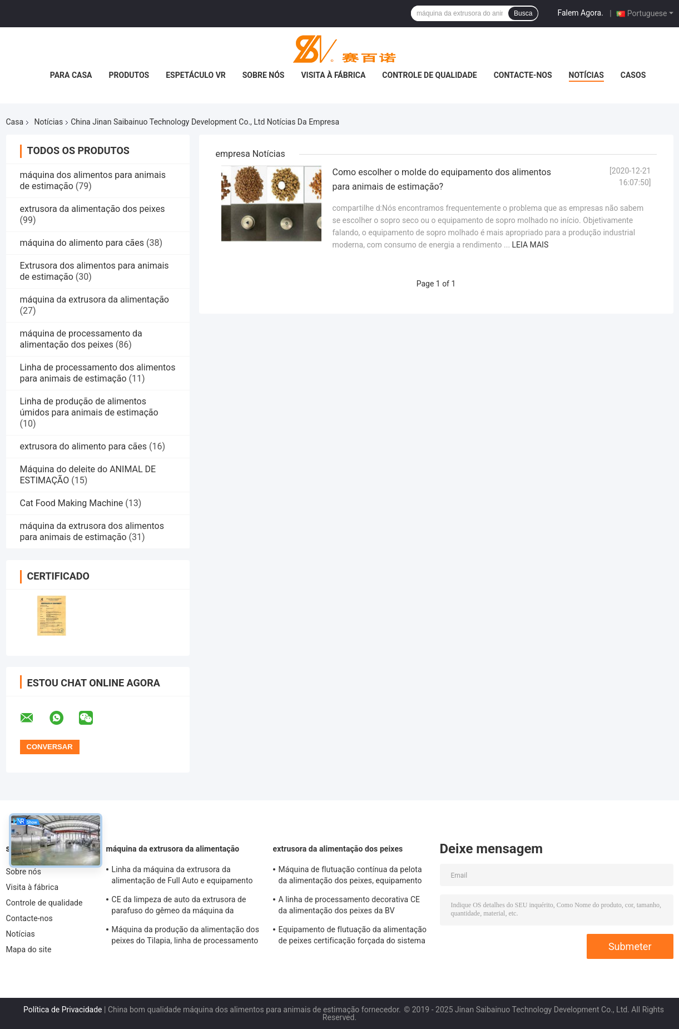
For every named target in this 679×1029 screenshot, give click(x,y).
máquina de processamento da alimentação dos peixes (81, 339)
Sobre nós (263, 75)
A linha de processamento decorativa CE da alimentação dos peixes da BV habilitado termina (349, 906)
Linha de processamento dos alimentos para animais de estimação (98, 373)
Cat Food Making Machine (71, 503)
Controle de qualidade (429, 75)
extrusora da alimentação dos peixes (92, 209)
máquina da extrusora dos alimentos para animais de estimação (92, 531)
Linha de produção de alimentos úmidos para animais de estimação (89, 407)
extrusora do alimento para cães (83, 446)
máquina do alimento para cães (82, 243)
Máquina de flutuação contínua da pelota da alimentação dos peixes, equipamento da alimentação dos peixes (350, 876)
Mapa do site (29, 949)
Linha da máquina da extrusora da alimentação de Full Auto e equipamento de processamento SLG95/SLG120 (182, 876)
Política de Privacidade (62, 1009)
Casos (633, 75)
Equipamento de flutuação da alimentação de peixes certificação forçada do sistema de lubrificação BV (353, 936)
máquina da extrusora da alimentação (94, 299)
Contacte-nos (523, 75)
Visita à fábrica (333, 75)
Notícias (586, 75)
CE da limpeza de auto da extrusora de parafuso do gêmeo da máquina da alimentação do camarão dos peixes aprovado (179, 906)
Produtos (128, 75)
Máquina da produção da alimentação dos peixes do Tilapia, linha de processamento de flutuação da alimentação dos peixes (186, 936)
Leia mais (530, 244)
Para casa (71, 75)
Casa (15, 121)
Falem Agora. (580, 12)
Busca (523, 13)
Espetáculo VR (196, 75)
